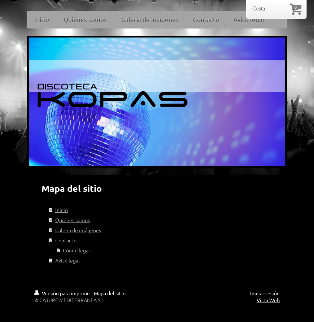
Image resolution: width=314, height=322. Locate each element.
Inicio (61, 210)
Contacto (66, 240)
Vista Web (268, 300)
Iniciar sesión (265, 293)
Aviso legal (67, 260)
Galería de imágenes (78, 230)
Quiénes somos (72, 220)
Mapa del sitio (110, 293)
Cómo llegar (76, 250)
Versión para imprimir (62, 293)
